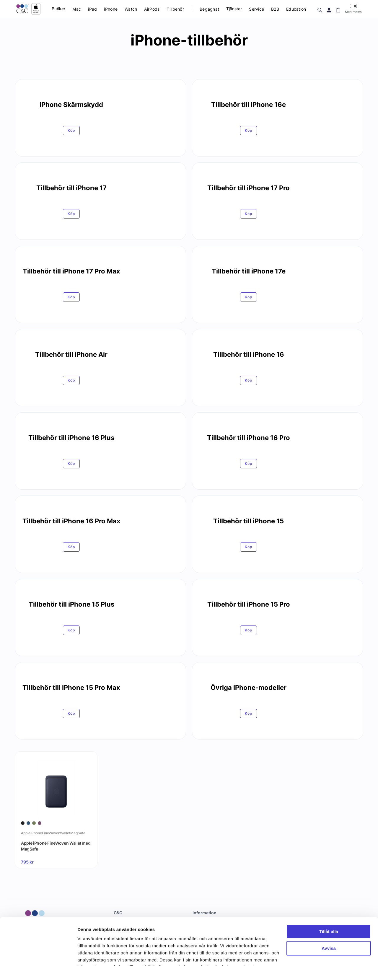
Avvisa (329, 912)
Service (256, 9)
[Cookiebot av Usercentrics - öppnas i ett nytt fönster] (38, 954)
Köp (71, 130)
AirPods (151, 9)
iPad (92, 9)
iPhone (111, 9)
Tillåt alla (328, 895)
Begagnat (209, 9)
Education (296, 9)
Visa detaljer (90, 954)
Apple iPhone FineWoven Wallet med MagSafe (55, 845)
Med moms (353, 9)
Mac (76, 9)
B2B (275, 9)
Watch (131, 9)
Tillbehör (175, 9)
